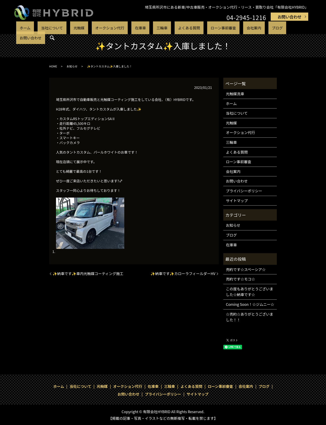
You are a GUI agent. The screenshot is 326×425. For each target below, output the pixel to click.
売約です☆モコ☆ (240, 279)
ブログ (246, 28)
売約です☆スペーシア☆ (246, 269)
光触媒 (89, 28)
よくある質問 (175, 28)
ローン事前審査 (204, 28)
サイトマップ (237, 200)
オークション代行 (114, 28)
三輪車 (154, 28)
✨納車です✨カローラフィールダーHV (182, 273)
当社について (68, 28)
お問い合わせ (289, 17)
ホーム (47, 28)
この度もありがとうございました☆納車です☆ (249, 291)
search (285, 28)
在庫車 (139, 28)
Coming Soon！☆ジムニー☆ (250, 304)
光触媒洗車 (235, 93)
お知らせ (71, 66)
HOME (53, 66)
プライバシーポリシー (244, 190)
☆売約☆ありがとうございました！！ (249, 317)
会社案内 (229, 28)
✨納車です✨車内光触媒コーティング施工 (88, 273)
